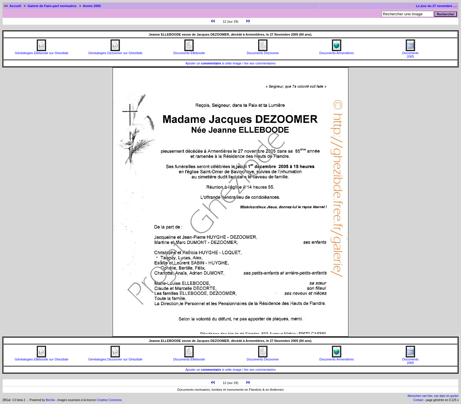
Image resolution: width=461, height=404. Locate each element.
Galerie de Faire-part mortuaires (51, 6)
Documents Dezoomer (263, 51)
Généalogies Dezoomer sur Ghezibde (115, 51)
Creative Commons (109, 400)
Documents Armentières (336, 51)
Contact (418, 400)
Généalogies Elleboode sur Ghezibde (41, 51)
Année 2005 (92, 6)
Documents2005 (410, 53)
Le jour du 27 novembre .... (436, 6)
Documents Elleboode (189, 51)
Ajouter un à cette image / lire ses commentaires (231, 63)
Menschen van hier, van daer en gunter (433, 396)
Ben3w (50, 400)
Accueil (15, 6)
